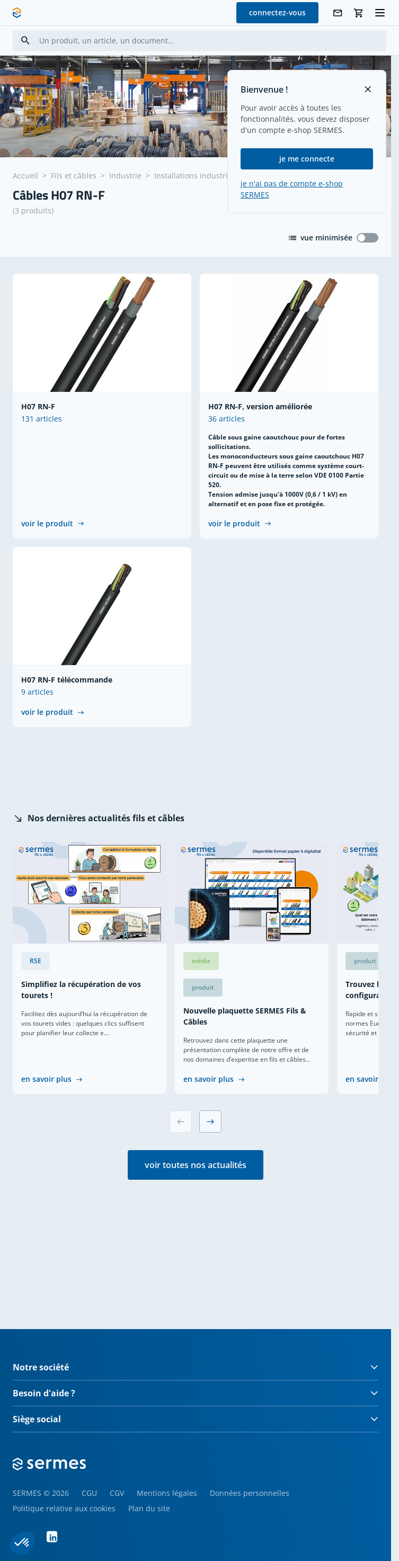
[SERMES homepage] (17, 12)
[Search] (25, 40)
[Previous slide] (180, 1121)
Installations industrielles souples (214, 176)
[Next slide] (210, 1121)
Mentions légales (167, 1493)
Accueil (25, 176)
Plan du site (149, 1508)
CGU (89, 1493)
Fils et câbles (73, 176)
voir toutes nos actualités (195, 1165)
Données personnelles (249, 1493)
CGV (117, 1493)
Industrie (125, 176)
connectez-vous (277, 12)
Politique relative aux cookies (64, 1508)
